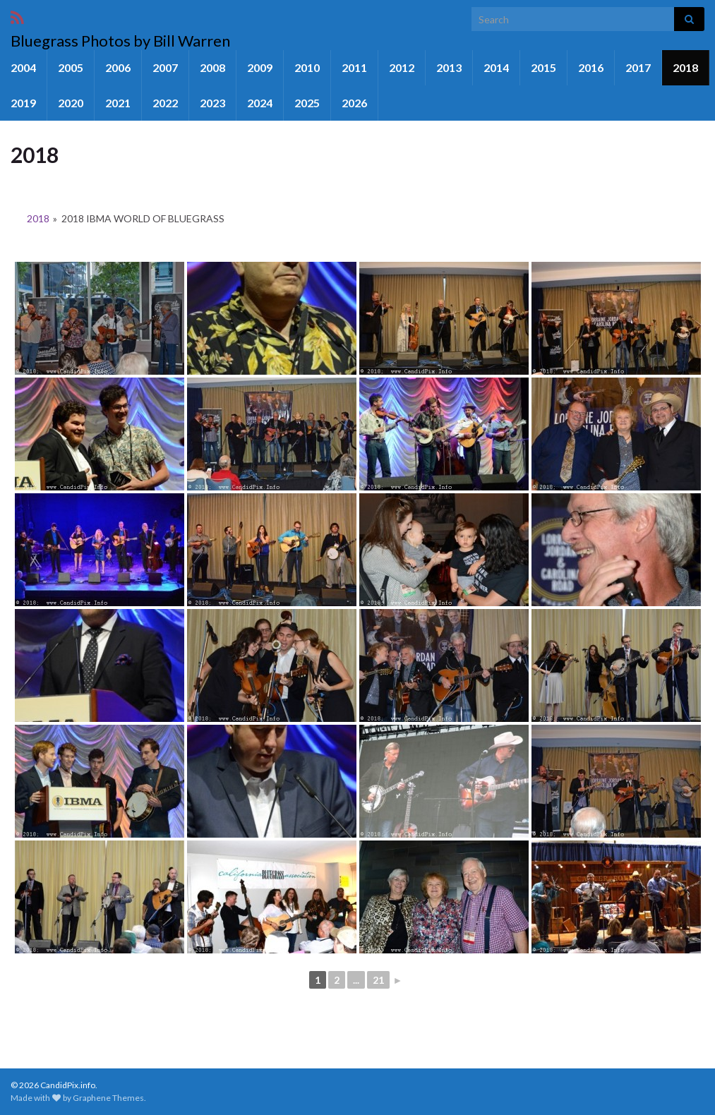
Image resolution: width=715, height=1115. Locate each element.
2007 (165, 67)
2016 (590, 67)
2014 (496, 67)
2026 (354, 102)
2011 (354, 67)
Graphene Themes (108, 1097)
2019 (23, 102)
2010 (307, 67)
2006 (118, 67)
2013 (449, 67)
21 (378, 980)
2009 (259, 67)
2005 (70, 67)
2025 (307, 102)
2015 (543, 67)
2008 (212, 67)
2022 (165, 102)
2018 (685, 67)
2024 (259, 102)
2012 (401, 67)
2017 (638, 67)
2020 (70, 102)
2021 (118, 102)
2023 (212, 102)
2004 (23, 67)
